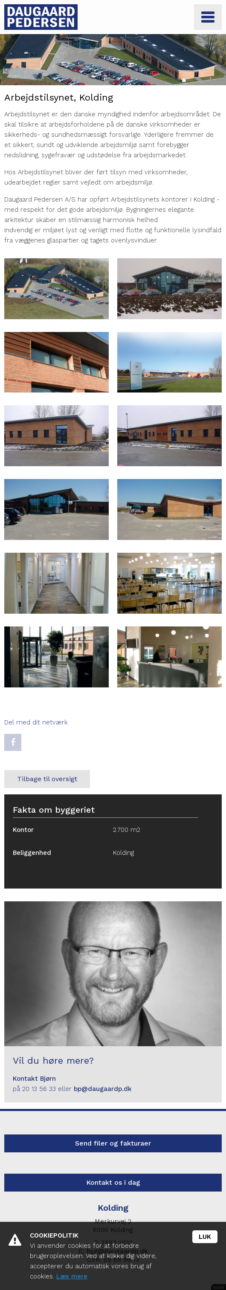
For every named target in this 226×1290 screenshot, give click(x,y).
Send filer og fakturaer (113, 1143)
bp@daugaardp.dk (103, 1089)
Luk (205, 1237)
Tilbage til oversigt (47, 779)
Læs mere (71, 1276)
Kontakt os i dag (113, 1182)
